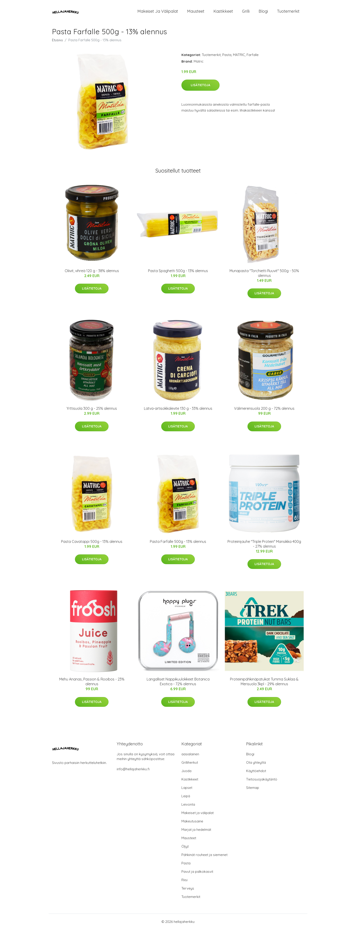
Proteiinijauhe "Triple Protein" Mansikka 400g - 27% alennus (264, 548)
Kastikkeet (223, 13)
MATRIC (239, 59)
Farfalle (253, 59)
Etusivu (57, 44)
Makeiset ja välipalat (157, 13)
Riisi (184, 884)
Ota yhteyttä (256, 767)
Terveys (187, 893)
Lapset (186, 792)
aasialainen (190, 758)
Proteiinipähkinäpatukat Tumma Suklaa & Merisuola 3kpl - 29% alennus (264, 686)
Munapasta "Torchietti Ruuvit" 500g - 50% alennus (264, 277)
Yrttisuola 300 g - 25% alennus (92, 413)
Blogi (263, 13)
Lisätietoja (200, 90)
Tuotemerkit (288, 13)
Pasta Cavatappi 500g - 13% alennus (91, 546)
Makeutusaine (192, 826)
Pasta (226, 59)
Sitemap (252, 792)
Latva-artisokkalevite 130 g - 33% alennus (178, 413)
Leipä (185, 800)
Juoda (186, 775)
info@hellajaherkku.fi (133, 773)
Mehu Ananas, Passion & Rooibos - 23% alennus (91, 686)
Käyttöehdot (256, 775)
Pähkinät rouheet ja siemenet (204, 859)
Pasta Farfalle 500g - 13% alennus (178, 546)
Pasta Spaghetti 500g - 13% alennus (178, 275)
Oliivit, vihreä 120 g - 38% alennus (92, 275)
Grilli (246, 13)
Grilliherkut (189, 767)
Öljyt (185, 851)
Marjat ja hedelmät (196, 834)
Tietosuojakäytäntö (261, 784)
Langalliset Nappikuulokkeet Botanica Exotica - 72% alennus (178, 686)
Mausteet (195, 13)
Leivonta (188, 809)
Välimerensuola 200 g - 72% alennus (264, 413)
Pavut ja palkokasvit (197, 876)
